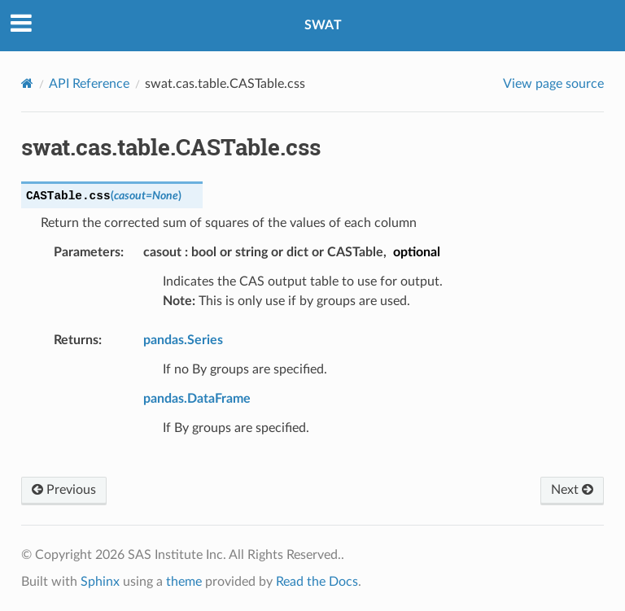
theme (184, 581)
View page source (553, 83)
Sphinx (100, 581)
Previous (64, 489)
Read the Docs (317, 581)
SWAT (323, 25)
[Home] (27, 83)
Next (572, 489)
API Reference (89, 83)
